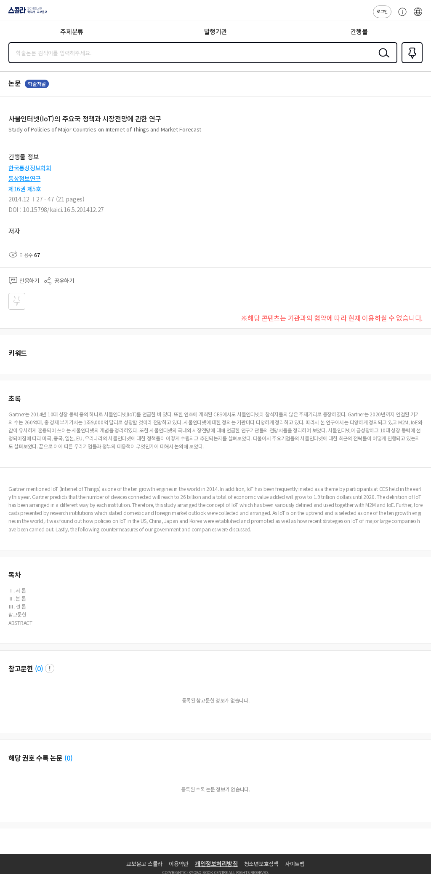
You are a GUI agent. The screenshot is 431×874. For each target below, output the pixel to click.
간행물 (359, 31)
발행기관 (215, 31)
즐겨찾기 (410, 62)
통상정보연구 (24, 178)
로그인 (382, 11)
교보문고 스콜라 (144, 864)
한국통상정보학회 (29, 168)
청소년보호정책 (261, 864)
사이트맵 (295, 864)
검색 (382, 59)
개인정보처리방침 (216, 863)
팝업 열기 (49, 668)
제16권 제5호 (24, 189)
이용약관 (179, 864)
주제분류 (71, 31)
